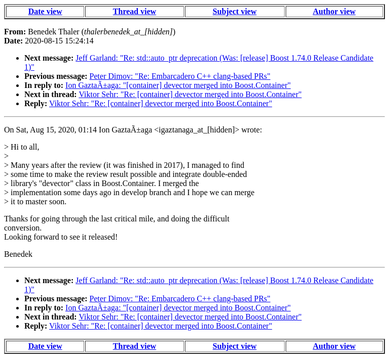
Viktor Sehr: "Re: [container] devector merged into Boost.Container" (190, 94)
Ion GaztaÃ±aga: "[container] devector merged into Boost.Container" (178, 85)
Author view (334, 11)
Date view (45, 11)
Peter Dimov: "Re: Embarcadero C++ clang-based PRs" (180, 76)
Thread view (134, 11)
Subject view (235, 11)
